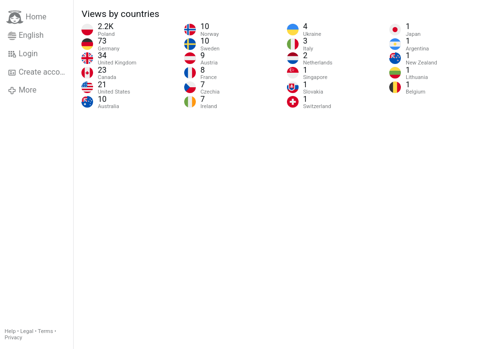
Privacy (13, 337)
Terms (45, 331)
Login (23, 54)
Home (26, 17)
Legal (26, 331)
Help (10, 331)
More (22, 90)
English (26, 35)
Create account (39, 72)
